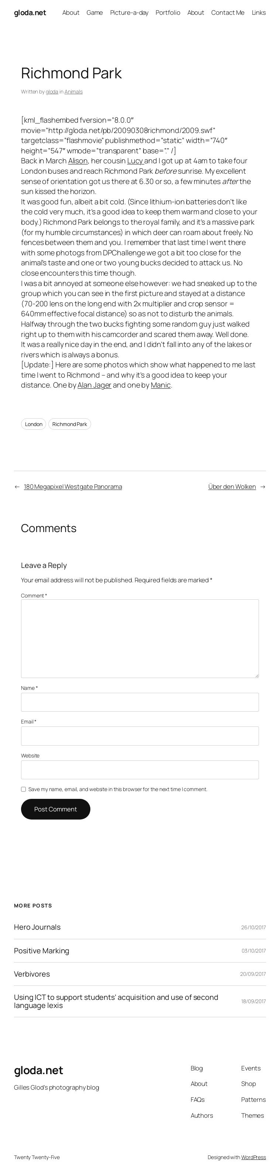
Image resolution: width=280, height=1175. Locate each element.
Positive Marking (41, 951)
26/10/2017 (253, 927)
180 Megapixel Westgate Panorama (73, 486)
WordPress (253, 1157)
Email (29, 721)
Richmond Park (69, 424)
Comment (34, 595)
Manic (161, 385)
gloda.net (30, 12)
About (71, 12)
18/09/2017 (253, 1001)
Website (30, 755)
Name (29, 687)
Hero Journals (37, 927)
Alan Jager (94, 385)
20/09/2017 (253, 973)
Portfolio (168, 12)
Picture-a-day (129, 12)
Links (259, 12)
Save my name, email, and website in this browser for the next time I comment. (117, 789)
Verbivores (32, 974)
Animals (74, 91)
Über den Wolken (232, 486)
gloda (52, 91)
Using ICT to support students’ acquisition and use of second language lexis (116, 1001)
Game (95, 12)
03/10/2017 (254, 950)
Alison (78, 161)
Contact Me (228, 12)
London (33, 424)
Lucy (136, 161)
